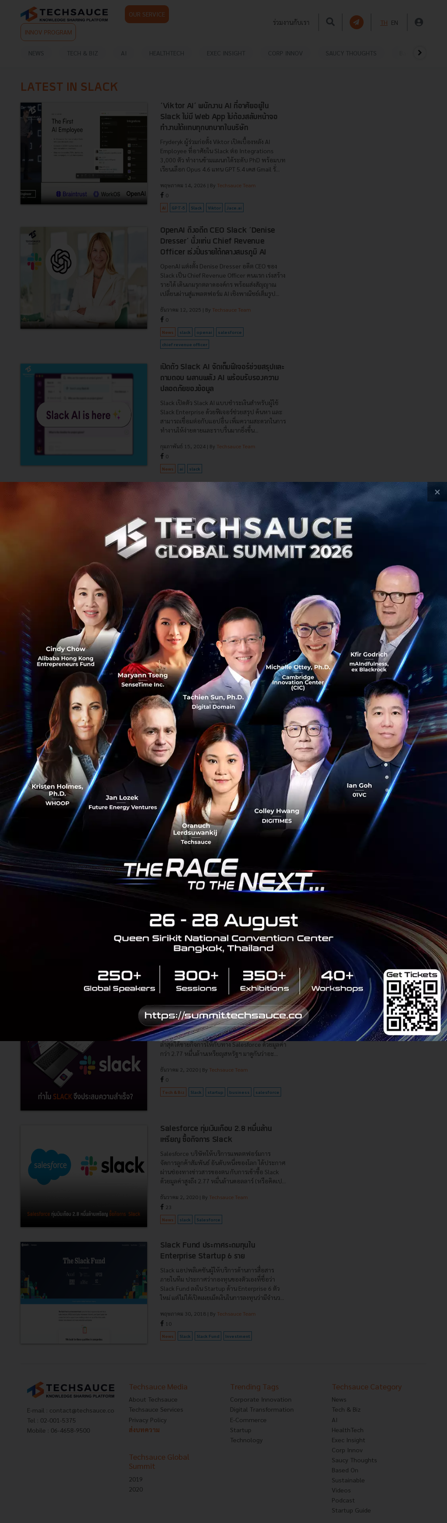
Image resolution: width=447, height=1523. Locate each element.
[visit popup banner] (223, 761)
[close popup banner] (437, 492)
